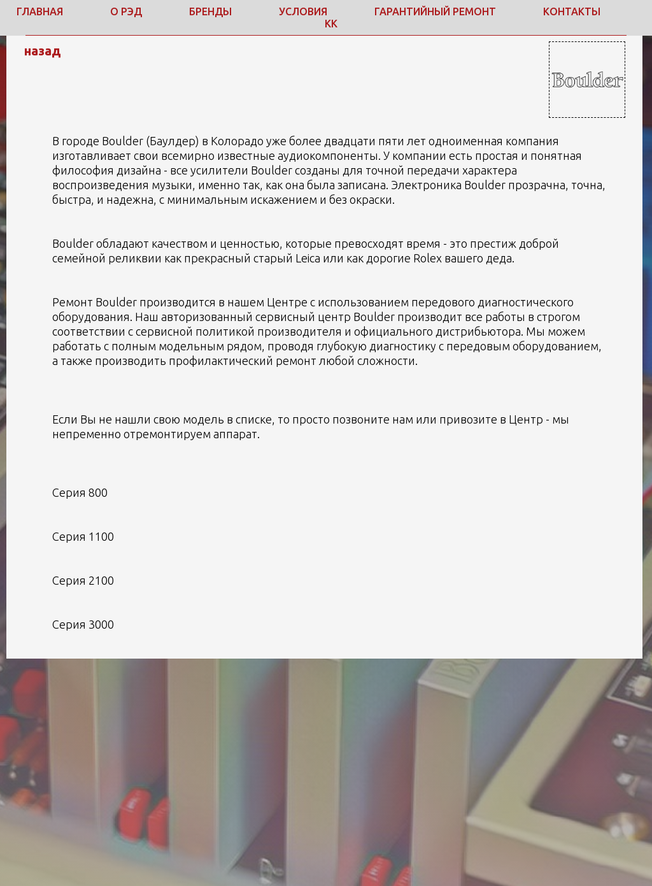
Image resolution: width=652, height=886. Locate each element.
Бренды (210, 11)
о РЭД (126, 11)
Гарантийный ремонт (435, 11)
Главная (40, 11)
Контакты (571, 11)
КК (331, 23)
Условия (303, 11)
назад (42, 50)
